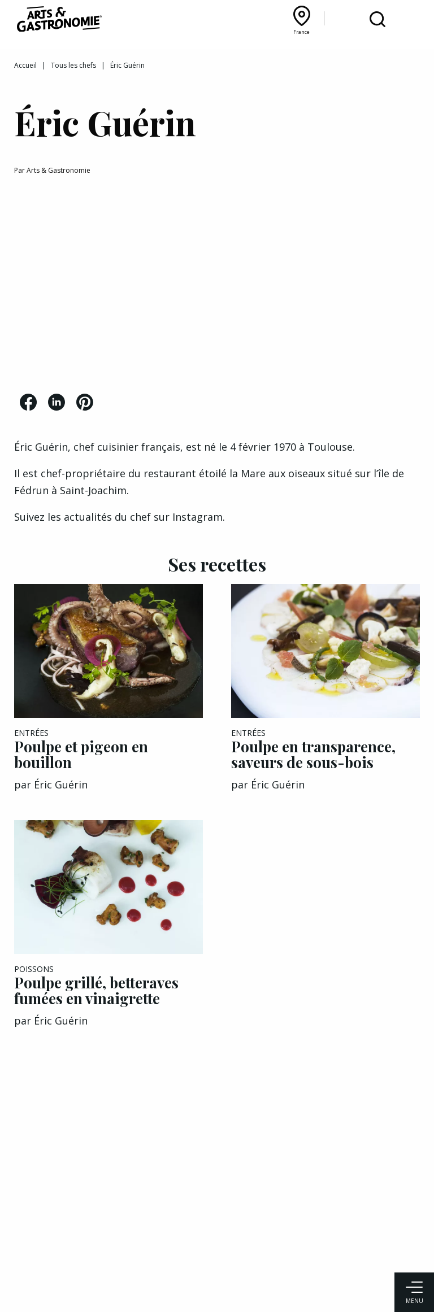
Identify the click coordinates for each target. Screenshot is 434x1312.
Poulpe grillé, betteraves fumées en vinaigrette (96, 990)
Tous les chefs (73, 65)
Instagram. (200, 517)
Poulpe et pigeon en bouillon (81, 754)
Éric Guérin (61, 784)
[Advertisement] (217, 286)
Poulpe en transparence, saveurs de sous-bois (313, 754)
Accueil (25, 65)
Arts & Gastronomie (58, 170)
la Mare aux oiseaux (277, 473)
